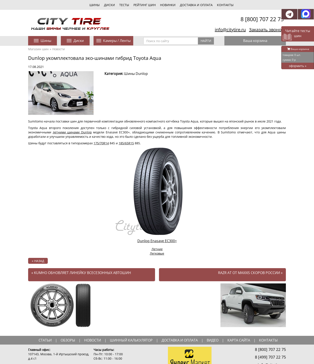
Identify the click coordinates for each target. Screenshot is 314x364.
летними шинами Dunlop (72, 132)
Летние (157, 249)
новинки (168, 5)
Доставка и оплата (196, 5)
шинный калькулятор (131, 340)
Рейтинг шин (144, 5)
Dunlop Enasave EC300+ (157, 240)
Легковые (157, 253)
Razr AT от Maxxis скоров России (250, 272)
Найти (206, 41)
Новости (58, 49)
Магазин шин (38, 49)
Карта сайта (238, 340)
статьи (45, 340)
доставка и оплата (180, 340)
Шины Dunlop (136, 73)
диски (109, 5)
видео (212, 340)
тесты (124, 5)
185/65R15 (126, 143)
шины (94, 5)
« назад (38, 261)
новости (92, 340)
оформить (297, 66)
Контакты (225, 5)
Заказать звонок (266, 30)
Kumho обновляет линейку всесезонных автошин (81, 272)
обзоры (68, 340)
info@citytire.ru (230, 30)
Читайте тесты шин (297, 33)
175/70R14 (101, 143)
